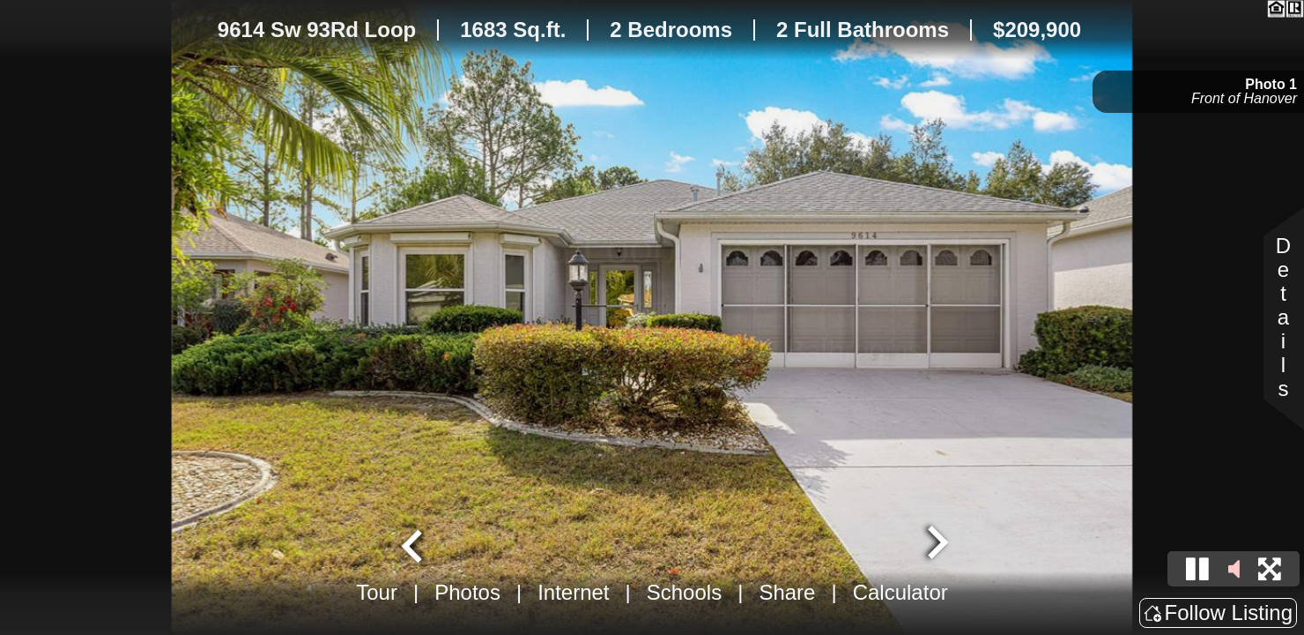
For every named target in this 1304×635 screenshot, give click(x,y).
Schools (684, 592)
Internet (573, 592)
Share (787, 592)
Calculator (900, 592)
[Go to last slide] (414, 544)
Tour (376, 592)
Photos (467, 592)
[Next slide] (936, 544)
